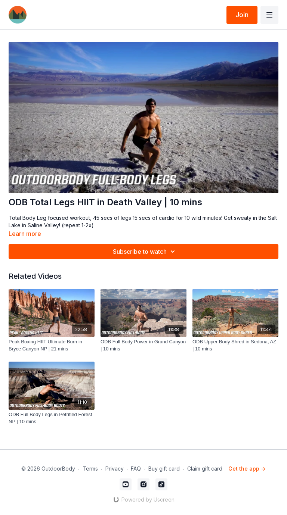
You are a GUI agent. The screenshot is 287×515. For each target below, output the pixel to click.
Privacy (114, 468)
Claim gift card (204, 468)
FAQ (136, 468)
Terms (90, 468)
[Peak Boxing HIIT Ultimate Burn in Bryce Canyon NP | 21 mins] (52, 345)
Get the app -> (247, 468)
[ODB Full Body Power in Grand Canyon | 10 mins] (143, 345)
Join (242, 15)
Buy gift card (164, 468)
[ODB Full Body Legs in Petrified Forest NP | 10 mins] (52, 418)
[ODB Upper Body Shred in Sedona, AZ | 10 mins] (235, 345)
